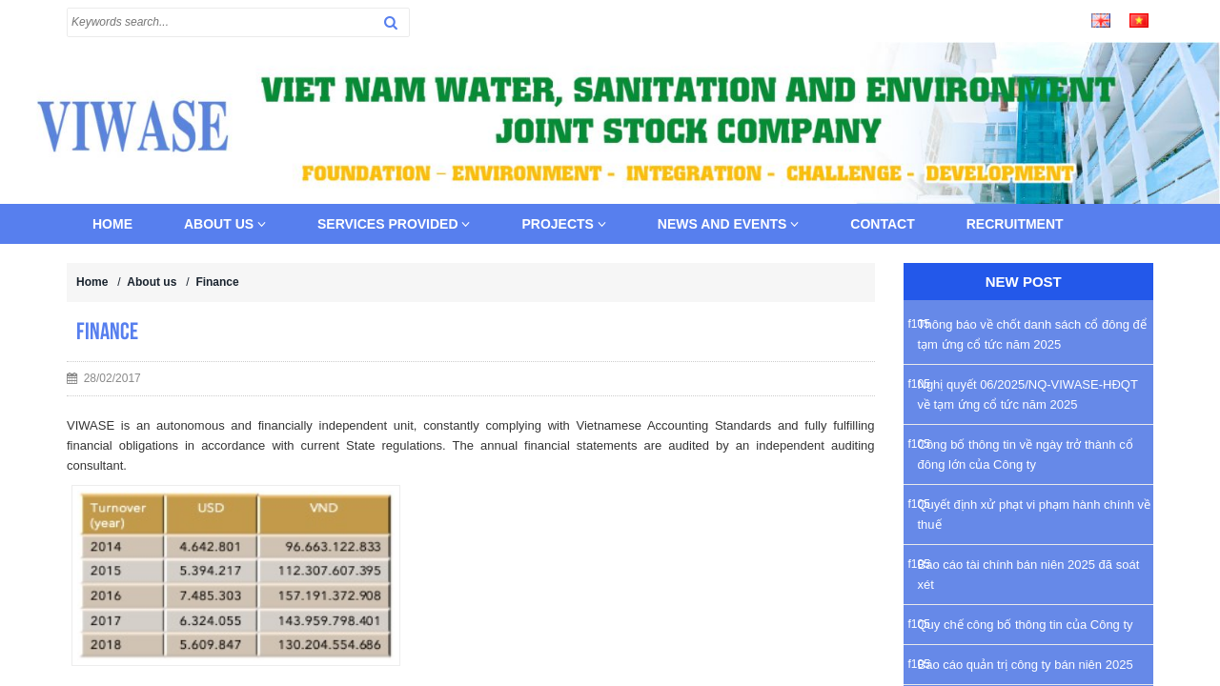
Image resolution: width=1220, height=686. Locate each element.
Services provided (393, 224)
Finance (216, 282)
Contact (882, 224)
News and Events (729, 224)
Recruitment (1015, 224)
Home (112, 224)
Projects (563, 224)
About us (225, 224)
